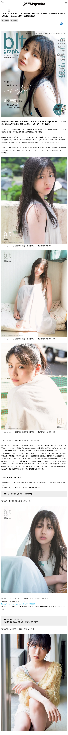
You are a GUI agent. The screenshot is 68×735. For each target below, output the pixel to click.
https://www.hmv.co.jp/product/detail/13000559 (18, 604)
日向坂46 (6, 20)
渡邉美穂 (15, 20)
